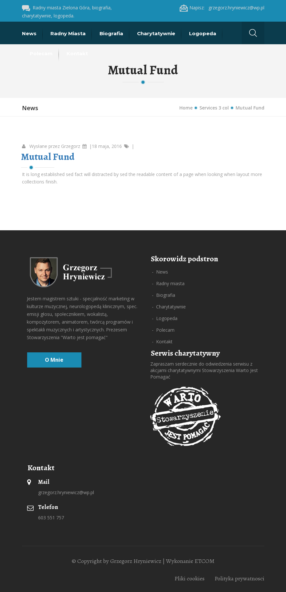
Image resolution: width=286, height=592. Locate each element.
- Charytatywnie (169, 307)
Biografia (112, 33)
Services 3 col (214, 108)
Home (186, 108)
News (30, 33)
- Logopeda (164, 318)
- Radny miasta (168, 283)
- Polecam (163, 330)
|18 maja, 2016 (105, 146)
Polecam (42, 53)
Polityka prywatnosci (239, 578)
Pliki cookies (190, 578)
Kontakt (78, 53)
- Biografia (163, 295)
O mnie (54, 359)
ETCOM (205, 561)
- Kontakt (162, 341)
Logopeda (203, 33)
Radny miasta (68, 33)
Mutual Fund (47, 156)
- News (160, 272)
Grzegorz (70, 146)
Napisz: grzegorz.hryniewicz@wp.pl (222, 8)
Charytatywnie (156, 33)
